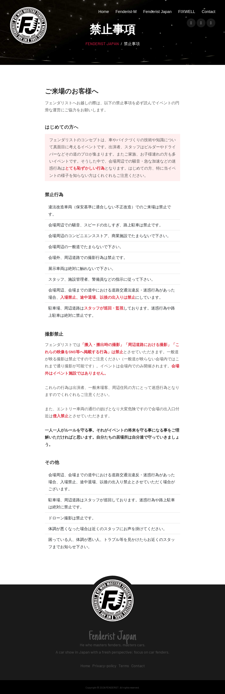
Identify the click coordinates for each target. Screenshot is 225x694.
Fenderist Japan (157, 15)
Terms (123, 665)
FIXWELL (186, 15)
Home (103, 15)
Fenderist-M (126, 15)
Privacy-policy (104, 665)
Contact (208, 15)
